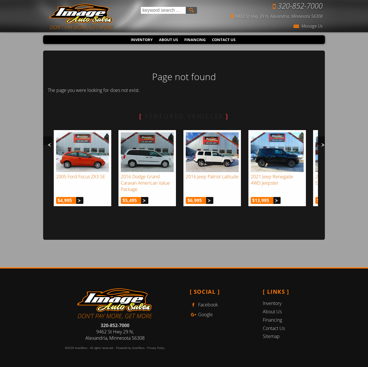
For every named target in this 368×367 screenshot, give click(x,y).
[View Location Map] (264, 15)
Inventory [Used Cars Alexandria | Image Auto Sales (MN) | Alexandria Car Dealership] (142, 39)
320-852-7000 (115, 325)
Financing (272, 320)
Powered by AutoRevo (130, 348)
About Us (272, 311)
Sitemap (271, 336)
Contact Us (274, 328)
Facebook (204, 304)
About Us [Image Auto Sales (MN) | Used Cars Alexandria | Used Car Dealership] (168, 39)
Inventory (272, 303)
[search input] (163, 10)
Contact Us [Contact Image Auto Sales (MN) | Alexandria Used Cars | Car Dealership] (223, 39)
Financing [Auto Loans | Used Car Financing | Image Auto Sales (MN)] (195, 39)
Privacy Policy (156, 348)
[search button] (191, 10)
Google (201, 314)
